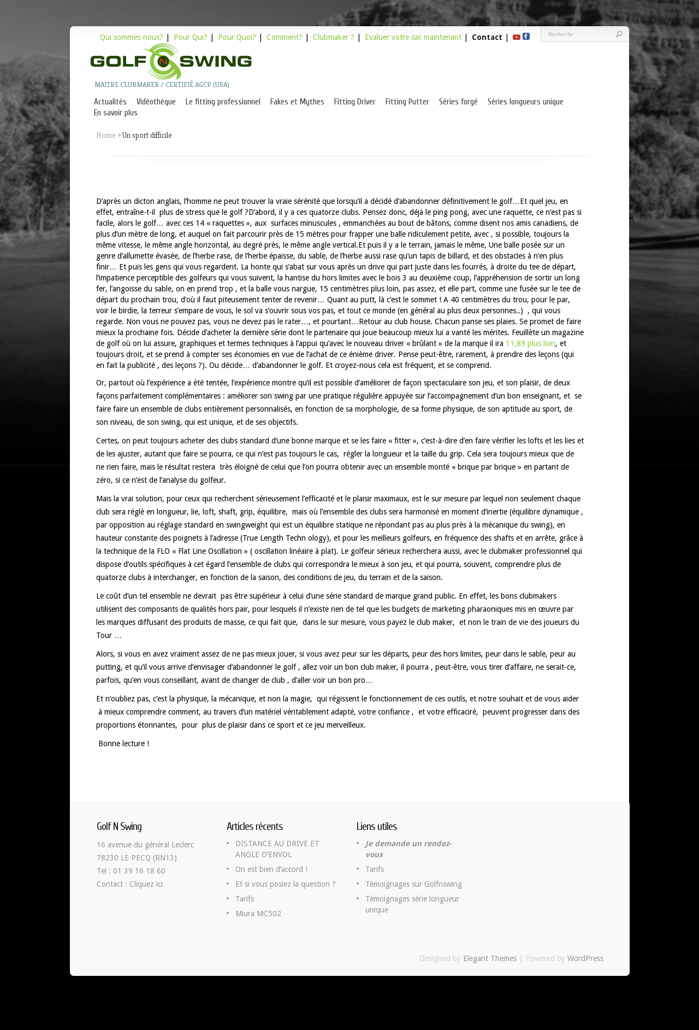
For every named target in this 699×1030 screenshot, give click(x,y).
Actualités (110, 102)
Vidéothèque (156, 102)
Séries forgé (458, 102)
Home (106, 135)
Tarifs (244, 898)
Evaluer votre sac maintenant (413, 37)
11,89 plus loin (530, 343)
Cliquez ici (146, 884)
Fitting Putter (407, 102)
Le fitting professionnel (223, 102)
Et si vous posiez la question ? (285, 884)
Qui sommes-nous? (131, 37)
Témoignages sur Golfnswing (413, 884)
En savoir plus (116, 113)
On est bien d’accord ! (271, 869)
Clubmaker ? (333, 37)
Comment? (284, 37)
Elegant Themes (490, 958)
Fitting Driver (355, 102)
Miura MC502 (258, 913)
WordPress (585, 958)
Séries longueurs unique (526, 102)
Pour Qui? (191, 37)
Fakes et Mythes (297, 102)
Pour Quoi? (237, 37)
